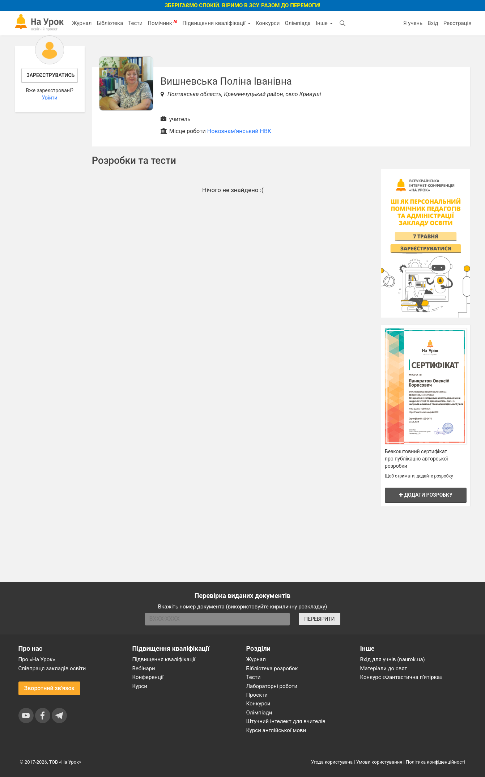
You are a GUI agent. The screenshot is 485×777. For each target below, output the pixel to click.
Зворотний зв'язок (49, 688)
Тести (135, 23)
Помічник (162, 22)
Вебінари (143, 668)
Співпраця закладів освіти (52, 668)
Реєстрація (457, 23)
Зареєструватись (50, 75)
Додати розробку (425, 495)
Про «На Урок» (36, 659)
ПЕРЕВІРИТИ (319, 619)
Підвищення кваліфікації (216, 23)
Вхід (432, 23)
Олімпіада (298, 23)
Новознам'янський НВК (239, 131)
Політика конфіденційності (435, 762)
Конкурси (268, 23)
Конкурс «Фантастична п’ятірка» (401, 677)
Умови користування (379, 762)
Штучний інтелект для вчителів (286, 721)
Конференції (148, 677)
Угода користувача (332, 762)
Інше (324, 23)
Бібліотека (110, 23)
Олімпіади (259, 712)
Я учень (412, 23)
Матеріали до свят (383, 668)
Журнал (82, 23)
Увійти (50, 98)
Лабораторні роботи (272, 686)
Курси (139, 686)
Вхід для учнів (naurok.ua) (392, 659)
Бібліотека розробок (272, 668)
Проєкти (257, 695)
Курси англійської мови (276, 730)
